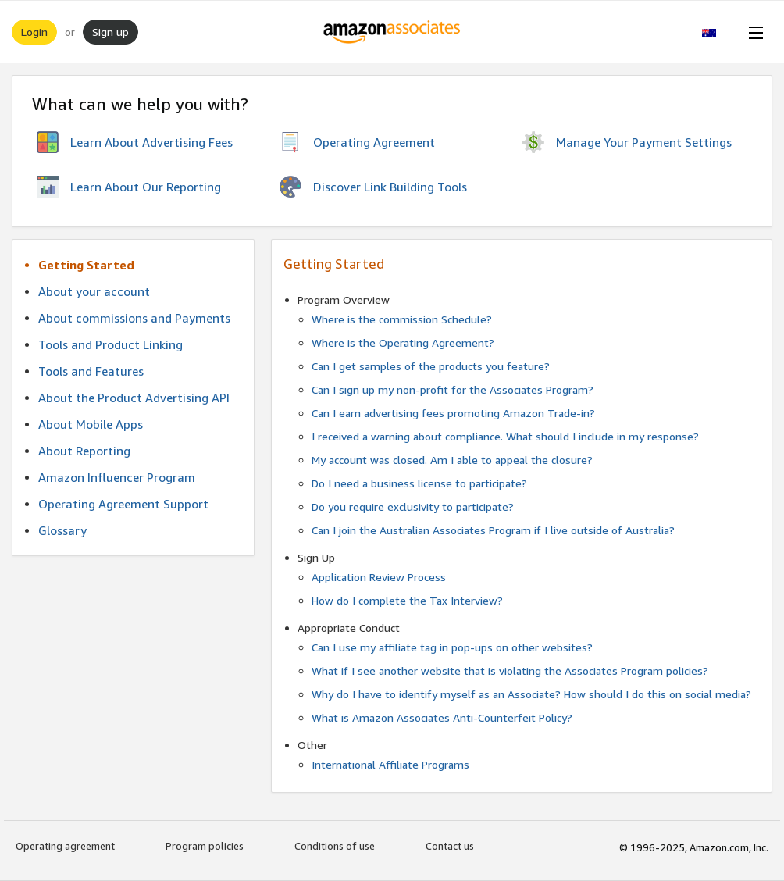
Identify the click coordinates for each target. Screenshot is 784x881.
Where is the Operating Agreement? (403, 342)
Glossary (62, 530)
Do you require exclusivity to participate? (413, 506)
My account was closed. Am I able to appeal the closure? (452, 459)
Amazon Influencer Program (116, 477)
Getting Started (86, 265)
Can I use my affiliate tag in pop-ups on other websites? (452, 647)
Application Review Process (379, 576)
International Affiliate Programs (390, 764)
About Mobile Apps (90, 424)
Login (34, 31)
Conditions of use (334, 846)
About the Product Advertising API (134, 398)
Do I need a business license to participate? (419, 483)
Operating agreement (65, 846)
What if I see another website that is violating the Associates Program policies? (510, 670)
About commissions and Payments (134, 318)
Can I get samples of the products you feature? (431, 366)
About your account (94, 291)
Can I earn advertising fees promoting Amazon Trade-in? (453, 412)
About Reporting (84, 451)
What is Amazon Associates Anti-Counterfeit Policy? (442, 717)
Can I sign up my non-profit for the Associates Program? (452, 389)
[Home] (392, 32)
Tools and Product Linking (110, 344)
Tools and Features (91, 371)
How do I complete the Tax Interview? (407, 600)
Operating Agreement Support (123, 504)
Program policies (205, 846)
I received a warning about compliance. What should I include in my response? (505, 436)
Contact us (450, 846)
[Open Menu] (752, 32)
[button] (717, 32)
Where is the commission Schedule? (402, 319)
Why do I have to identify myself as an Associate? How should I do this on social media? (531, 694)
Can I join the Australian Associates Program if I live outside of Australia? (493, 530)
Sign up (110, 31)
